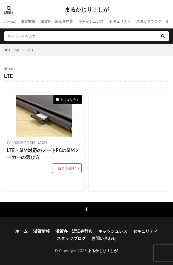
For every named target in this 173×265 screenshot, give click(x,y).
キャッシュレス (91, 21)
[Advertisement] (128, 141)
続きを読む (67, 168)
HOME (14, 50)
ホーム (9, 21)
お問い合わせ (103, 238)
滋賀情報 (27, 21)
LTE (31, 50)
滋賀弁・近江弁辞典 (56, 21)
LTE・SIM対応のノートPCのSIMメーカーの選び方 (43, 154)
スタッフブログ (148, 21)
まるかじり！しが (86, 9)
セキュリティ (120, 21)
